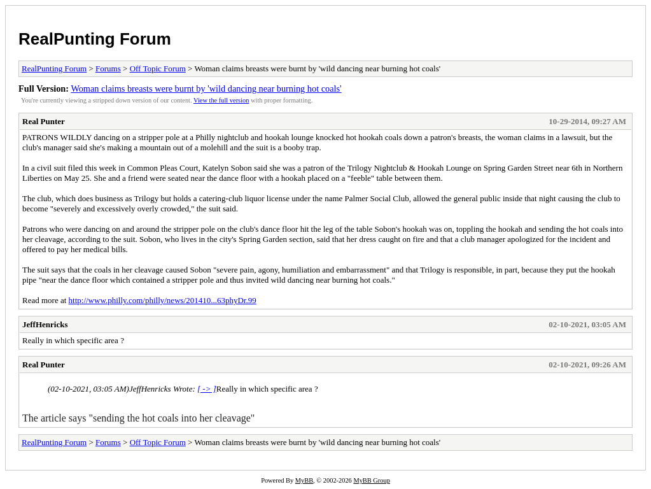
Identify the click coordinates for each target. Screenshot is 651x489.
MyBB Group (371, 480)
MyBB (304, 480)
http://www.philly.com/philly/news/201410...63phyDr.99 (162, 300)
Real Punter (43, 121)
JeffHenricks (44, 324)
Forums (108, 68)
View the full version (221, 100)
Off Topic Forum (158, 68)
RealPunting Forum (94, 38)
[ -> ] (206, 388)
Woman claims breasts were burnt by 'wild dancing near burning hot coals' (206, 88)
